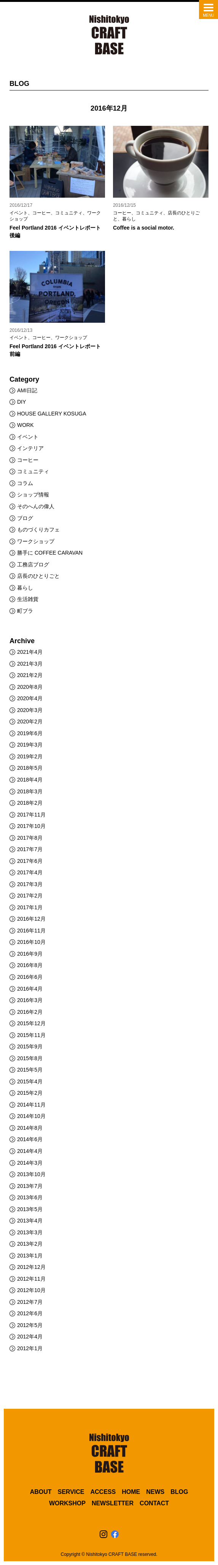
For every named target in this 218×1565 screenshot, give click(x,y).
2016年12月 (31, 919)
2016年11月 (31, 931)
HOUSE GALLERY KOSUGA (51, 414)
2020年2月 (30, 721)
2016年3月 (30, 1000)
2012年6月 (30, 1313)
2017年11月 (31, 815)
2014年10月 (31, 1116)
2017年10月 (31, 826)
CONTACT (154, 1503)
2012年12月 (31, 1267)
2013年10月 (31, 1174)
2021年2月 (30, 675)
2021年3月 (30, 664)
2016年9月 (30, 954)
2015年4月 (30, 1081)
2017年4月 (30, 872)
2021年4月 (30, 652)
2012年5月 (30, 1325)
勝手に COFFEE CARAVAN (50, 553)
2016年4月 (30, 989)
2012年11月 (31, 1279)
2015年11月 (31, 1035)
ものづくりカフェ (38, 529)
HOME (131, 1492)
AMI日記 (27, 390)
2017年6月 (30, 861)
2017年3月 (30, 884)
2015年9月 (30, 1046)
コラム (25, 483)
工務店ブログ (33, 564)
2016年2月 (30, 1012)
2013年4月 (30, 1221)
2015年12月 (31, 1023)
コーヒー (27, 460)
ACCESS (103, 1492)
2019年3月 (30, 745)
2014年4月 (30, 1151)
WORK (25, 425)
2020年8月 (30, 687)
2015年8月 (30, 1058)
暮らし (25, 588)
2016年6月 (30, 977)
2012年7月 (30, 1302)
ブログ (25, 518)
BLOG (179, 1492)
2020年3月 (30, 710)
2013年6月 (30, 1197)
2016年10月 (31, 942)
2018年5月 (30, 768)
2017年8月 (30, 838)
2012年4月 (30, 1337)
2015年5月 (30, 1070)
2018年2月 (30, 803)
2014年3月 (30, 1163)
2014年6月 (30, 1139)
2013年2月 (30, 1244)
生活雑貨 (27, 599)
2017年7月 (30, 849)
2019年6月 (30, 733)
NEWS (155, 1492)
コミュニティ (33, 471)
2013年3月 (30, 1232)
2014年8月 (30, 1128)
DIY (21, 402)
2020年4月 (30, 698)
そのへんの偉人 (35, 506)
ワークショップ (35, 541)
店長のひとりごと (38, 576)
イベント (27, 437)
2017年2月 (30, 896)
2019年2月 (30, 756)
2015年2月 (30, 1093)
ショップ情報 (33, 495)
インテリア (30, 448)
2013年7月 (30, 1186)
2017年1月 (30, 907)
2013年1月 (30, 1256)
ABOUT (41, 1492)
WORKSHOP (67, 1503)
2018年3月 (30, 791)
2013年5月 (30, 1209)
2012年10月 (31, 1290)
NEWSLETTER (113, 1503)
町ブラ (25, 611)
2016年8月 (30, 965)
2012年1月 (30, 1348)
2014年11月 (31, 1105)
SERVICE (71, 1492)
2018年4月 (30, 780)
